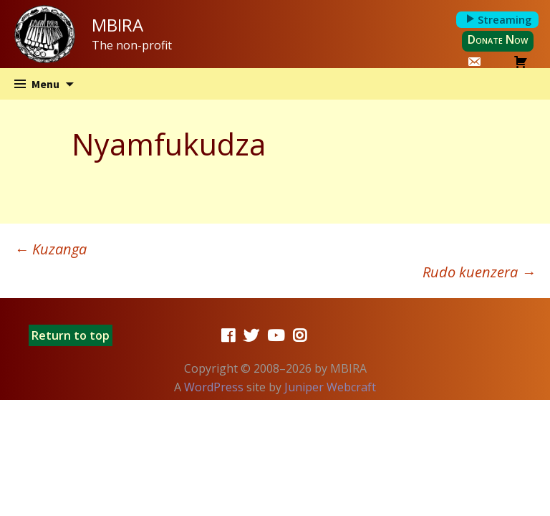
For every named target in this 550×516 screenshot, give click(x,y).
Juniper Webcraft (330, 387)
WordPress (213, 387)
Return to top (71, 335)
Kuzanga (50, 249)
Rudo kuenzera (479, 272)
